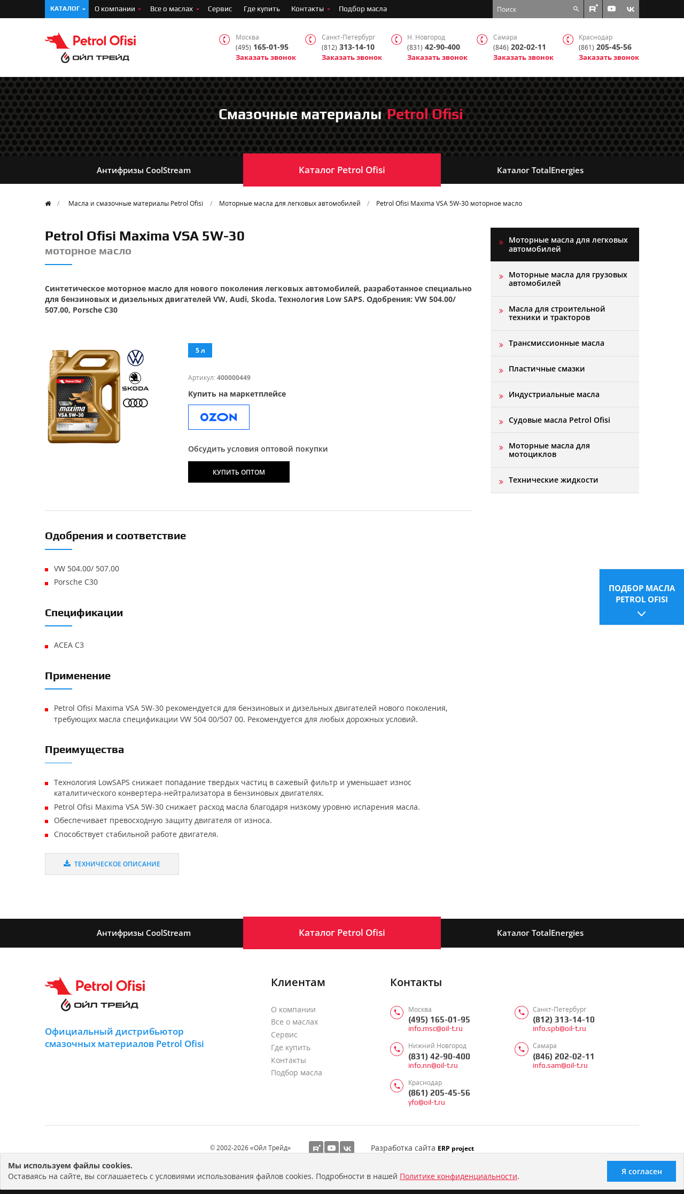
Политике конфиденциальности (458, 1176)
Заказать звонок (266, 57)
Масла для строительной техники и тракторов (557, 313)
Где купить (262, 8)
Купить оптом (239, 472)
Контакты (307, 8)
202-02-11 (519, 47)
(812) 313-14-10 (564, 1019)
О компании (115, 8)
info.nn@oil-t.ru (433, 1065)
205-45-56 (605, 47)
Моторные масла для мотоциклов (549, 449)
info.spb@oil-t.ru (559, 1029)
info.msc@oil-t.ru (435, 1029)
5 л (200, 350)
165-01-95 (262, 47)
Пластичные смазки (547, 368)
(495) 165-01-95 (439, 1019)
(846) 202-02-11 (564, 1056)
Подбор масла (363, 8)
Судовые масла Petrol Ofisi (559, 420)
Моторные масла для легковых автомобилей (290, 203)
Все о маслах (171, 8)
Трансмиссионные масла (556, 343)
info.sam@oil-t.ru (560, 1065)
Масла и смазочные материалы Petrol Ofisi (135, 203)
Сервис (220, 8)
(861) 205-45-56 (439, 1092)
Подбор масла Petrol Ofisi (642, 593)
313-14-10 (348, 47)
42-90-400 (433, 47)
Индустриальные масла (554, 394)
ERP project (456, 1148)
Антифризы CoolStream (144, 170)
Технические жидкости (553, 480)
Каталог (65, 8)
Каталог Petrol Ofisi (342, 170)
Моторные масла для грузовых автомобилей (568, 278)
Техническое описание (112, 863)
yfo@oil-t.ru (426, 1102)
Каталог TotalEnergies (540, 170)
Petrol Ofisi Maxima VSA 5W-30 (449, 203)
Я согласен (641, 1171)
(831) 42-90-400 (439, 1056)
